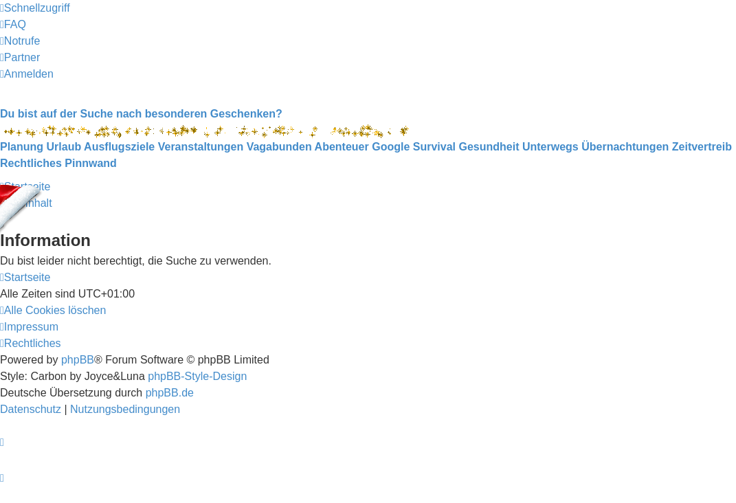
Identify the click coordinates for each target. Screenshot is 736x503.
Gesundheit (488, 147)
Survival (434, 147)
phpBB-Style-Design (197, 376)
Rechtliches (31, 163)
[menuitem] (13, 24)
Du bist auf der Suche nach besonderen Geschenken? (141, 114)
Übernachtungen (625, 147)
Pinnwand (91, 163)
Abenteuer (342, 147)
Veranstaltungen (200, 147)
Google (391, 147)
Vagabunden (279, 147)
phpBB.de (170, 393)
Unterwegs (550, 147)
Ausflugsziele (119, 147)
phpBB (77, 360)
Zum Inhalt (26, 203)
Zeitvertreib (702, 147)
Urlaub (64, 147)
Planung (21, 147)
